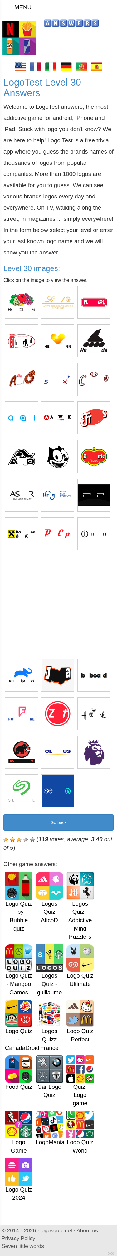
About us (87, 1230)
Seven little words (23, 1246)
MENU (19, 7)
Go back (58, 822)
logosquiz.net (56, 1230)
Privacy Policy (18, 1238)
